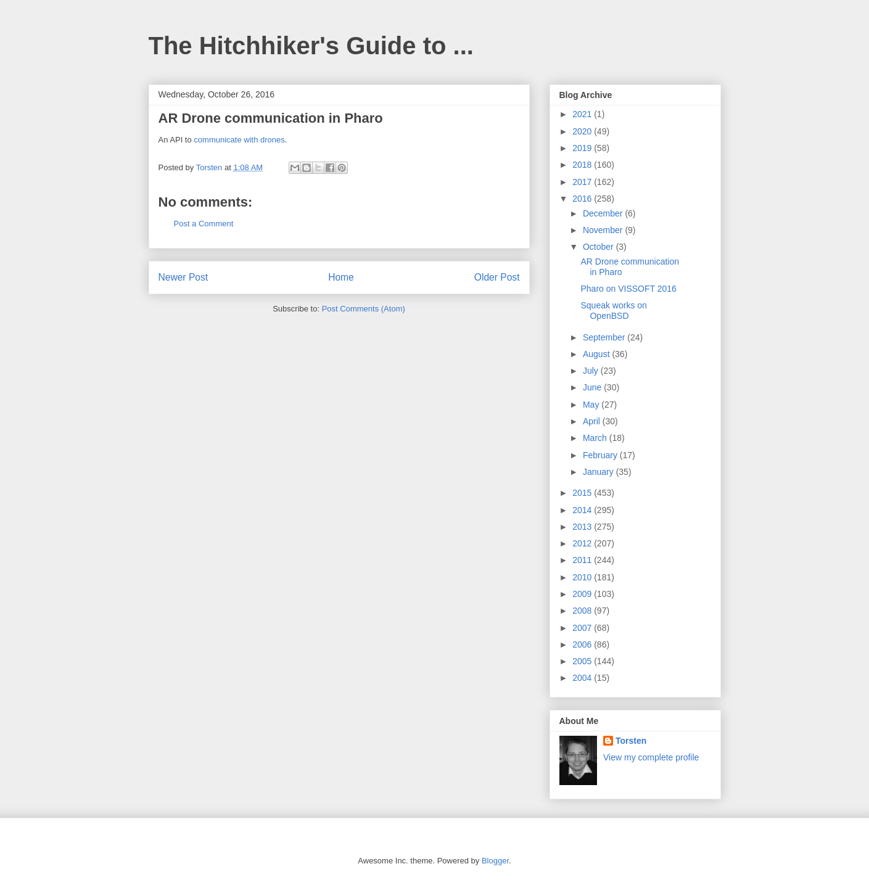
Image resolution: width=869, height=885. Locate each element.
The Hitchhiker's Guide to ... (311, 45)
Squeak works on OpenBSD (613, 310)
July (592, 371)
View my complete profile (651, 757)
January (599, 472)
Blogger (495, 860)
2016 (583, 199)
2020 (583, 131)
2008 (583, 610)
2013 (583, 527)
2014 (583, 510)
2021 (583, 114)
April (593, 421)
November (604, 230)
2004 (583, 678)
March (596, 438)
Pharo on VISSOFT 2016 (628, 289)
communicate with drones (239, 139)
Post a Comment (204, 223)
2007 (583, 628)
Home (341, 277)
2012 (583, 543)
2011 (583, 560)
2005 (583, 661)
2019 (583, 148)
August (597, 354)
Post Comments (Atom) (363, 308)
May (592, 405)
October (599, 247)
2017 (583, 182)
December (604, 213)
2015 (583, 493)
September (605, 337)
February (601, 455)
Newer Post (183, 277)
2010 (583, 577)
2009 (583, 594)
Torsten (631, 741)
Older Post (497, 277)
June (593, 387)
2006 (583, 644)
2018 (583, 165)
